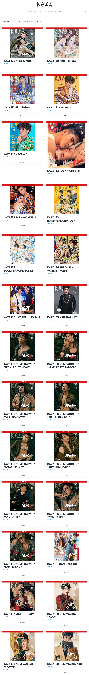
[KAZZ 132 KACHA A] (66, 89)
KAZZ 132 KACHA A (59, 107)
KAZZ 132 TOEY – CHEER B (63, 171)
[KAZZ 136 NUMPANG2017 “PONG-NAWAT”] (22, 446)
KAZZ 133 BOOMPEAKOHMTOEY (61, 219)
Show (27, 21)
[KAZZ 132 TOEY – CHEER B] (66, 144)
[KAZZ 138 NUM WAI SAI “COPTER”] (22, 646)
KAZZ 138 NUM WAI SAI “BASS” (62, 615)
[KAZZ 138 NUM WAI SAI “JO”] (66, 646)
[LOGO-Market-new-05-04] (44, 2)
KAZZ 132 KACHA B (15, 154)
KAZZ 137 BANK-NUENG (62, 564)
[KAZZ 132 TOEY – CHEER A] (22, 199)
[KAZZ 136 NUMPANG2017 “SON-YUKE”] (22, 496)
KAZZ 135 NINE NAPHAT (62, 317)
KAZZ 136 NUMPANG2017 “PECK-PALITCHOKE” (19, 365)
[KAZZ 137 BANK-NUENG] (66, 546)
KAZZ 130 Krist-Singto (17, 61)
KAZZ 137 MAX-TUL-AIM (18, 614)
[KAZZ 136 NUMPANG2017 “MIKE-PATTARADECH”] (66, 346)
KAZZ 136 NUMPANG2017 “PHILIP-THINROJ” (63, 415)
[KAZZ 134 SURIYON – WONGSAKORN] (66, 249)
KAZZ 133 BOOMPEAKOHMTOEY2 (18, 269)
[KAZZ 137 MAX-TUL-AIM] (22, 596)
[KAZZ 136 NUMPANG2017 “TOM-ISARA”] (66, 496)
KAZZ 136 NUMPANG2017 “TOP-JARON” (19, 565)
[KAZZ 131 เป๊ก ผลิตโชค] (22, 89)
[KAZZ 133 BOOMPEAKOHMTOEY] (66, 199)
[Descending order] (19, 21)
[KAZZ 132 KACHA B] (22, 136)
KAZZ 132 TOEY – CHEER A (19, 217)
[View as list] (40, 21)
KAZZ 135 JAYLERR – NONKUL (21, 317)
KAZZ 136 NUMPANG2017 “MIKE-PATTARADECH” (63, 365)
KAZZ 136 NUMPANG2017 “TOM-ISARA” (63, 515)
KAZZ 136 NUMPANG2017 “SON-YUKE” (19, 515)
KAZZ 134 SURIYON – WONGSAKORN (60, 269)
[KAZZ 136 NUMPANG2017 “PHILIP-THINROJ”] (66, 396)
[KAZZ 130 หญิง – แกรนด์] (66, 42)
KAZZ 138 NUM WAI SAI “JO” (65, 664)
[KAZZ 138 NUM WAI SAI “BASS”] (66, 596)
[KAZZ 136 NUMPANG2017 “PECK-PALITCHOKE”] (22, 346)
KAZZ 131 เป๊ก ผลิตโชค (16, 107)
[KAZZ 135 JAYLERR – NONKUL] (22, 299)
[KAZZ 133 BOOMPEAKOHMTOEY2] (22, 249)
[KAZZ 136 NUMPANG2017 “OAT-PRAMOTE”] (22, 396)
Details (23, 69)
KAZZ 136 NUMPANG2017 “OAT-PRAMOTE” (19, 415)
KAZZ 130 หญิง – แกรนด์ (61, 61)
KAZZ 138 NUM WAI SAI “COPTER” (18, 665)
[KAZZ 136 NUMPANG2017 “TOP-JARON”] (22, 546)
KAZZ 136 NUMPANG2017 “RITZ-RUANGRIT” (63, 465)
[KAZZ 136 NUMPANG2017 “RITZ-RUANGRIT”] (66, 446)
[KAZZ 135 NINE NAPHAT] (66, 299)
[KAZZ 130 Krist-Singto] (22, 42)
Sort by (6, 21)
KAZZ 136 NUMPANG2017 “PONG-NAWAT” (19, 465)
